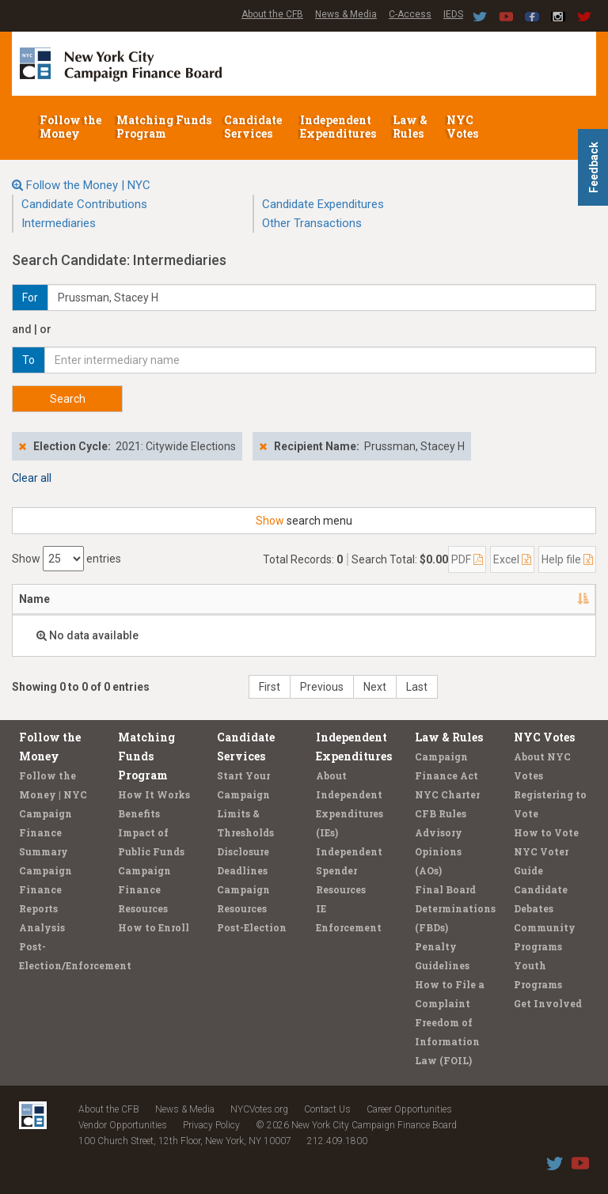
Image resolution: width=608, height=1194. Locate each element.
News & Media (346, 14)
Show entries (66, 558)
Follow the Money (70, 126)
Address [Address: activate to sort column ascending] (117, 599)
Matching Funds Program (163, 126)
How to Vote (546, 832)
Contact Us (327, 1109)
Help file (567, 559)
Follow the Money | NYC (88, 185)
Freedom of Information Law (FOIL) (447, 1041)
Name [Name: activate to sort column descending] (34, 599)
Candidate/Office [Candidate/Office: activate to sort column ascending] (410, 599)
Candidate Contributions (84, 204)
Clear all (31, 478)
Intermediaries (58, 223)
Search (68, 398)
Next (374, 686)
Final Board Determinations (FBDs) (455, 908)
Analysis (42, 927)
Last (417, 686)
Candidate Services (253, 126)
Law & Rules (410, 126)
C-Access (410, 14)
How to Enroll (153, 927)
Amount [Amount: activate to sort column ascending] (551, 599)
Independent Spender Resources (349, 870)
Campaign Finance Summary (45, 832)
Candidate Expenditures (323, 204)
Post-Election (252, 927)
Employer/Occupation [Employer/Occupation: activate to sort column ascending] (245, 599)
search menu (304, 520)
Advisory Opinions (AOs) (438, 851)
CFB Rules (440, 813)
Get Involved (548, 1003)
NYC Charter (447, 794)
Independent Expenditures (339, 126)
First (269, 686)
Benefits (139, 813)
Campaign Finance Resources (144, 889)
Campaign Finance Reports (45, 889)
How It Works (154, 794)
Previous (322, 686)
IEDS (453, 14)
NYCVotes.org (259, 1109)
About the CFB (272, 14)
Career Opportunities (409, 1109)
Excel (512, 559)
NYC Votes (463, 126)
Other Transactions (312, 223)
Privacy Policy (211, 1125)
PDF (467, 559)
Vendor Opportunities (122, 1125)
